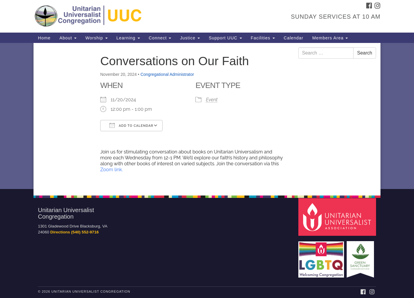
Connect (160, 38)
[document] (207, 116)
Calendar (293, 38)
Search (364, 52)
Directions (60, 232)
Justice (190, 38)
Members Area (330, 38)
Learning (128, 38)
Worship (96, 38)
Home (44, 38)
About (68, 38)
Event (211, 99)
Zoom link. (111, 169)
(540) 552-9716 (85, 232)
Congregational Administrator (167, 74)
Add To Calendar (131, 125)
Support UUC (225, 38)
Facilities (263, 38)
